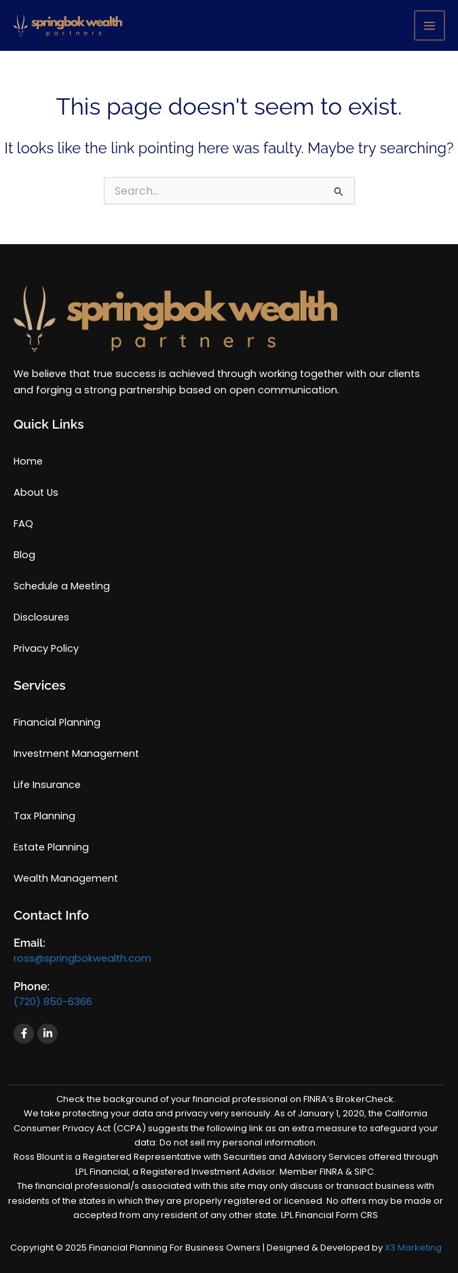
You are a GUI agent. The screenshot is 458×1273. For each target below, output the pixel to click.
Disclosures (41, 617)
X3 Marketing (413, 1247)
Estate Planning (51, 847)
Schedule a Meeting (62, 586)
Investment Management (76, 753)
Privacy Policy (46, 648)
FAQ (23, 523)
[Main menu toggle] (430, 26)
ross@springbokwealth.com (82, 958)
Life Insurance (47, 784)
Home (28, 461)
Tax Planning (44, 816)
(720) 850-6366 (53, 1001)
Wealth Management (66, 878)
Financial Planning (57, 722)
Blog (24, 555)
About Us (36, 492)
